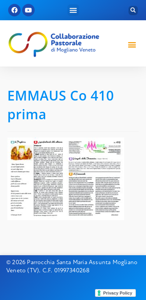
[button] (73, 10)
